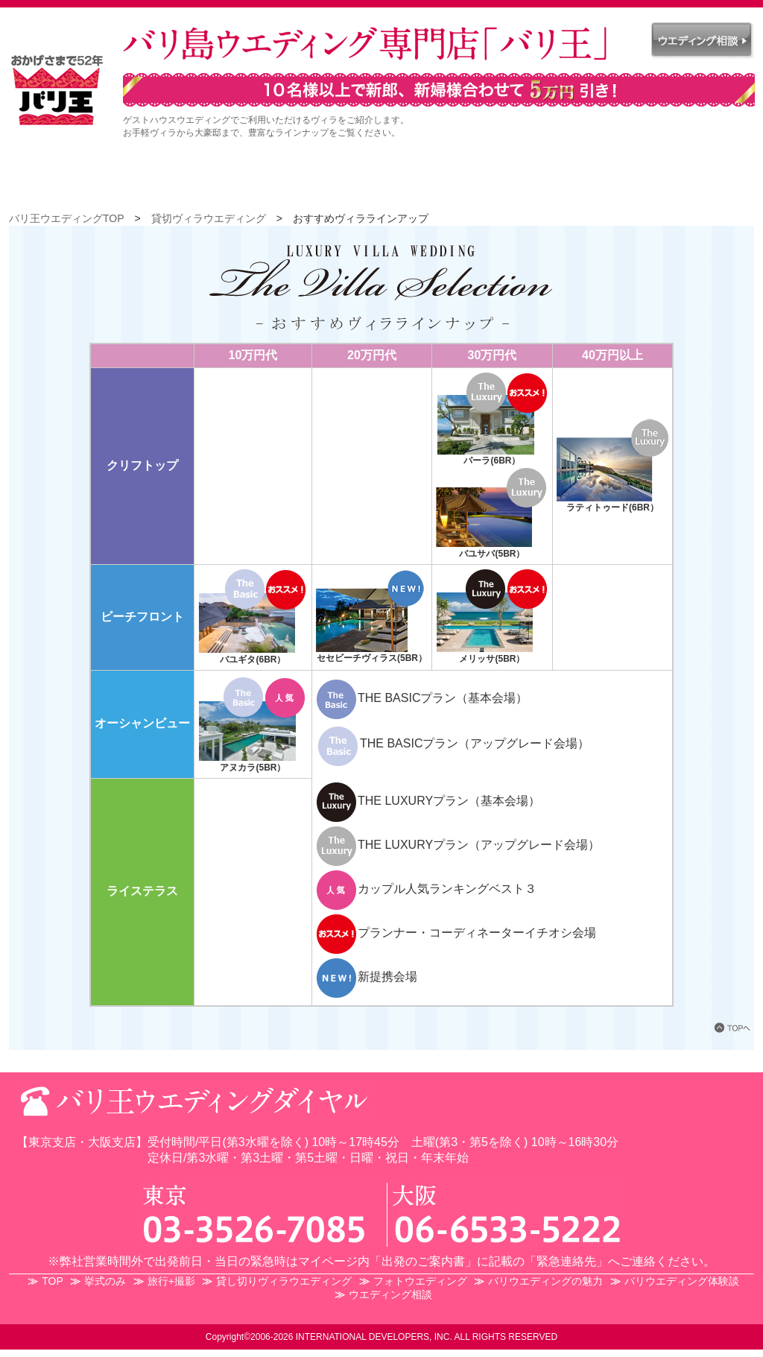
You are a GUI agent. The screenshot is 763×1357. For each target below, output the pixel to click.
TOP (43, 1281)
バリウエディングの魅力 (536, 1281)
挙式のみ (96, 1281)
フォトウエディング (411, 1281)
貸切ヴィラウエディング (208, 218)
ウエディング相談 (381, 1294)
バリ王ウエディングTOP (66, 218)
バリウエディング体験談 (673, 1281)
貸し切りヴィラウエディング (275, 1281)
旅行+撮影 (162, 1281)
